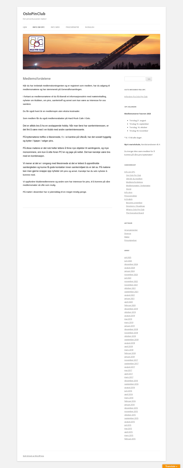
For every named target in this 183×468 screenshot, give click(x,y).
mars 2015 (128, 435)
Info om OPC (39, 27)
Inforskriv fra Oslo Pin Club (136, 96)
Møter (127, 237)
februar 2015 (130, 438)
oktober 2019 (130, 312)
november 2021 (131, 284)
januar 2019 (129, 326)
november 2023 (131, 274)
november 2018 (131, 332)
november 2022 (131, 281)
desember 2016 (131, 380)
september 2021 (131, 291)
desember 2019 (131, 308)
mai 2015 (128, 428)
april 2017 (128, 373)
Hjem (25, 27)
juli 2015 (127, 425)
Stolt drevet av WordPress (33, 456)
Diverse (127, 233)
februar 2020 (130, 305)
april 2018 (128, 346)
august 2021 (129, 295)
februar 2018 (130, 353)
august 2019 (129, 315)
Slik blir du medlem (134, 178)
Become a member (134, 202)
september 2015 (131, 418)
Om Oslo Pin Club (133, 175)
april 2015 (128, 432)
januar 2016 (129, 404)
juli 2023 (127, 278)
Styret (128, 189)
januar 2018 (129, 356)
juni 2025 (128, 261)
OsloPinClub (34, 13)
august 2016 (129, 387)
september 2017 (131, 363)
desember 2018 (131, 329)
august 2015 (129, 421)
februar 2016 (130, 401)
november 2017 (131, 360)
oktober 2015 (130, 415)
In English (89, 27)
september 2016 (131, 384)
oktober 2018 (130, 336)
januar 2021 (129, 298)
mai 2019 (128, 319)
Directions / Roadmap (135, 206)
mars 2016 (128, 397)
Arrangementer (131, 230)
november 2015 (131, 411)
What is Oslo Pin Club (135, 209)
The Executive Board (135, 213)
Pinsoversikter (72, 27)
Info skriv (55, 27)
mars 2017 (128, 377)
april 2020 (128, 302)
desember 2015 (131, 408)
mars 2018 (128, 350)
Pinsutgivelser (130, 240)
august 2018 (129, 343)
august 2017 (129, 367)
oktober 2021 (130, 288)
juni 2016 (128, 391)
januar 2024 (129, 271)
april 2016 (128, 394)
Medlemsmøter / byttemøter (138, 185)
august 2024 (129, 267)
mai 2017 (128, 370)
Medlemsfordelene (134, 182)
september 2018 (131, 339)
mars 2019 (128, 322)
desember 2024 (131, 264)
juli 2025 (127, 257)
